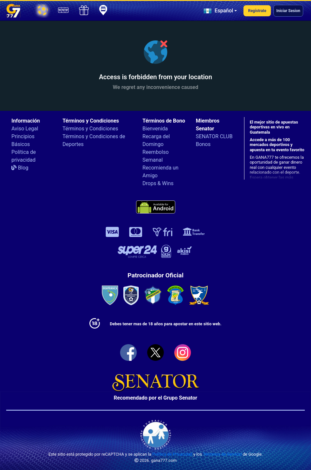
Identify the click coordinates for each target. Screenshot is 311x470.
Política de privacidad (23, 156)
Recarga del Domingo (156, 140)
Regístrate (257, 10)
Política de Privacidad (172, 454)
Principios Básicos (23, 140)
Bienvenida (155, 128)
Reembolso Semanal (156, 156)
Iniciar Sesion (288, 10)
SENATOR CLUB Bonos (214, 140)
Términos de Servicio (222, 454)
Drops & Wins (158, 183)
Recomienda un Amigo (161, 172)
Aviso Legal (24, 128)
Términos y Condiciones (90, 128)
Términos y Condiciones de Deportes (93, 140)
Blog (19, 168)
